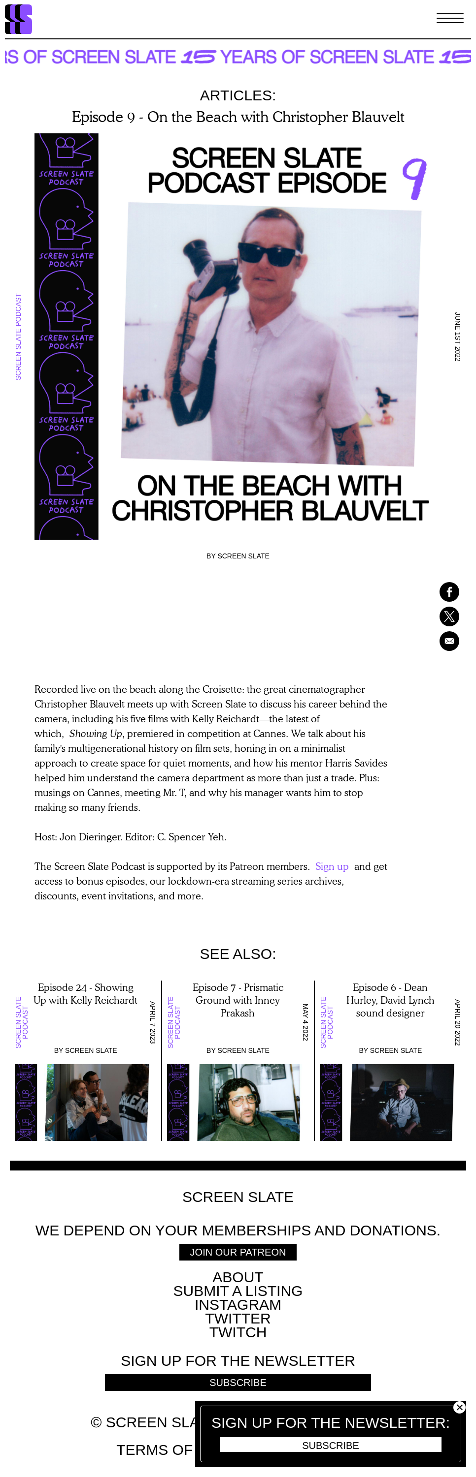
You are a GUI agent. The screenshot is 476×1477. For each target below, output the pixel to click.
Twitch (238, 1332)
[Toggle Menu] (450, 19)
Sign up (332, 866)
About (237, 1277)
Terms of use (171, 1450)
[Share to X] (444, 616)
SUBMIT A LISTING (238, 1291)
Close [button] (459, 1407)
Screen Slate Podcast (18, 336)
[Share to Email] (444, 641)
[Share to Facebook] (444, 592)
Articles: (238, 95)
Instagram (238, 1304)
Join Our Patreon (238, 1252)
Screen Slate (243, 556)
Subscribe (330, 1445)
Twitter (238, 1318)
